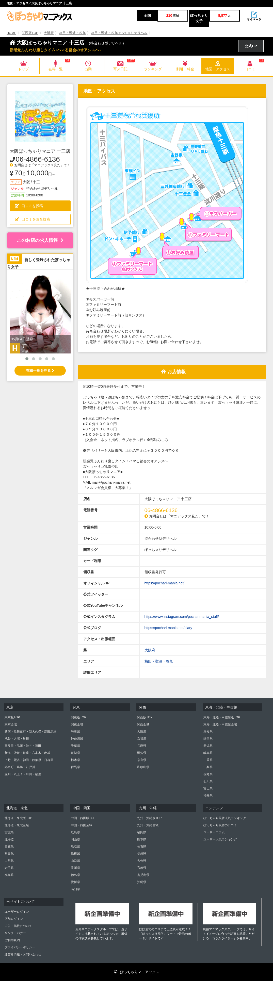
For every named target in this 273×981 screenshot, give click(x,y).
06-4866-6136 (38, 159)
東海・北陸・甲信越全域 (220, 724)
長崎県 (141, 853)
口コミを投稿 (29, 206)
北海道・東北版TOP (18, 818)
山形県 (9, 860)
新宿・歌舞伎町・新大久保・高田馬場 (30, 731)
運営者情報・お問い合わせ (23, 954)
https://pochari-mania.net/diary (168, 628)
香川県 (75, 868)
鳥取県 (75, 846)
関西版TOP (30, 33)
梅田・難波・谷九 (72, 33)
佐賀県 (141, 846)
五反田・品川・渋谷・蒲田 (23, 746)
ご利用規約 (12, 940)
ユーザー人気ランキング (220, 839)
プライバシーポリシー (20, 947)
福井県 (208, 795)
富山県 (208, 788)
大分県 (141, 860)
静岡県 (208, 738)
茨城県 (75, 753)
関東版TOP (78, 717)
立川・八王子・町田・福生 (23, 774)
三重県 (208, 760)
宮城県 (9, 832)
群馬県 (75, 767)
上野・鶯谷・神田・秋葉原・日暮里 (29, 760)
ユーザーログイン (17, 912)
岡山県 (75, 839)
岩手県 (9, 868)
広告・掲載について (18, 926)
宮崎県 (141, 868)
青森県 (9, 846)
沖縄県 (141, 882)
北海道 (9, 839)
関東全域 (77, 724)
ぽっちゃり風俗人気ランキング (224, 818)
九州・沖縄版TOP (149, 818)
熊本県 (141, 839)
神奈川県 (77, 738)
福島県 (9, 875)
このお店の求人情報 (40, 240)
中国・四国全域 (81, 825)
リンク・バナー (15, 933)
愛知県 (208, 731)
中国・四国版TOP (83, 818)
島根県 (75, 853)
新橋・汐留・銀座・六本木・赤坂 (27, 753)
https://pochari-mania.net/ (164, 583)
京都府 (141, 738)
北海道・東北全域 (17, 825)
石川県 (208, 781)
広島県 (75, 832)
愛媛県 (75, 882)
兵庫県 (141, 746)
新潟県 (208, 746)
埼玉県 (75, 731)
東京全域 (11, 724)
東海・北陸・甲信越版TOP (221, 717)
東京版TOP (12, 717)
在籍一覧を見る (40, 370)
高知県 (75, 889)
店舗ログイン (14, 919)
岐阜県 (208, 753)
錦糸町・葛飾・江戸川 (20, 767)
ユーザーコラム (214, 832)
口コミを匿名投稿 (32, 219)
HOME (11, 33)
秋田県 (9, 853)
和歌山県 (143, 767)
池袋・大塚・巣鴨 (17, 738)
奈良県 (141, 760)
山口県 (75, 860)
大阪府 (49, 33)
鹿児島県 (143, 875)
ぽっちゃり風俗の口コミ (220, 825)
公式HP (251, 46)
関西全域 (143, 724)
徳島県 (75, 875)
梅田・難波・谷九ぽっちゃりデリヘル (119, 33)
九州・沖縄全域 (147, 825)
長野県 (208, 774)
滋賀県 (141, 753)
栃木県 (75, 760)
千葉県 (75, 746)
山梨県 (208, 767)
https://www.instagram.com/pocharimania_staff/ (181, 617)
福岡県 (141, 832)
